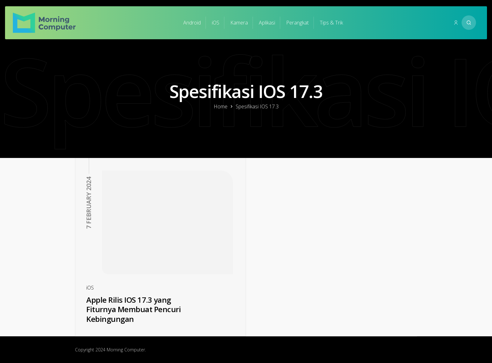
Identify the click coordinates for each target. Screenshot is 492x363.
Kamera (239, 22)
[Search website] (469, 22)
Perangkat (297, 22)
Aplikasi (267, 22)
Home (220, 106)
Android (192, 22)
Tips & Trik (331, 22)
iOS (215, 22)
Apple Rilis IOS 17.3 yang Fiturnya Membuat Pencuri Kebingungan (133, 309)
